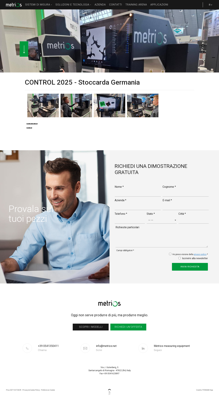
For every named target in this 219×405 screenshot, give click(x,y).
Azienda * (120, 200)
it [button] (208, 6)
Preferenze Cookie (48, 390)
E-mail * (167, 200)
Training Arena (136, 4)
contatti (115, 4)
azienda (100, 4)
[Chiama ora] (59, 348)
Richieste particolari (127, 227)
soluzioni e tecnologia (73, 4)
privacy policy (200, 254)
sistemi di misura (38, 4)
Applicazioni (159, 4)
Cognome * (169, 186)
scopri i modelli (90, 326)
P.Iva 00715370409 (13, 390)
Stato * (151, 213)
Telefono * (121, 213)
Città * (182, 213)
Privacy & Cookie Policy (31, 390)
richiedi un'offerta (128, 326)
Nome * (119, 186)
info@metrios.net (106, 348)
